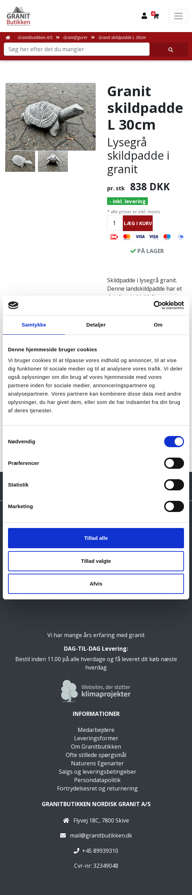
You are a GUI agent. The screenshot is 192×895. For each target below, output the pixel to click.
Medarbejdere (96, 730)
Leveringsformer (96, 738)
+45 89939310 (100, 851)
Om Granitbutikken (96, 746)
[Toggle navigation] (178, 16)
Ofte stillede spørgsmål (96, 755)
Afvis (96, 584)
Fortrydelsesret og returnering (97, 788)
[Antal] (114, 223)
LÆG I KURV (138, 223)
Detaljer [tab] (96, 325)
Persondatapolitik (97, 780)
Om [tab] (158, 325)
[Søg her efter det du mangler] (169, 50)
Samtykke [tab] (34, 325)
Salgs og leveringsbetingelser (97, 771)
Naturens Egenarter (97, 763)
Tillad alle (96, 538)
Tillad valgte (96, 561)
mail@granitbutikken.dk (101, 835)
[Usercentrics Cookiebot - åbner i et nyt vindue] (153, 305)
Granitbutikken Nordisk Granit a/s (96, 804)
